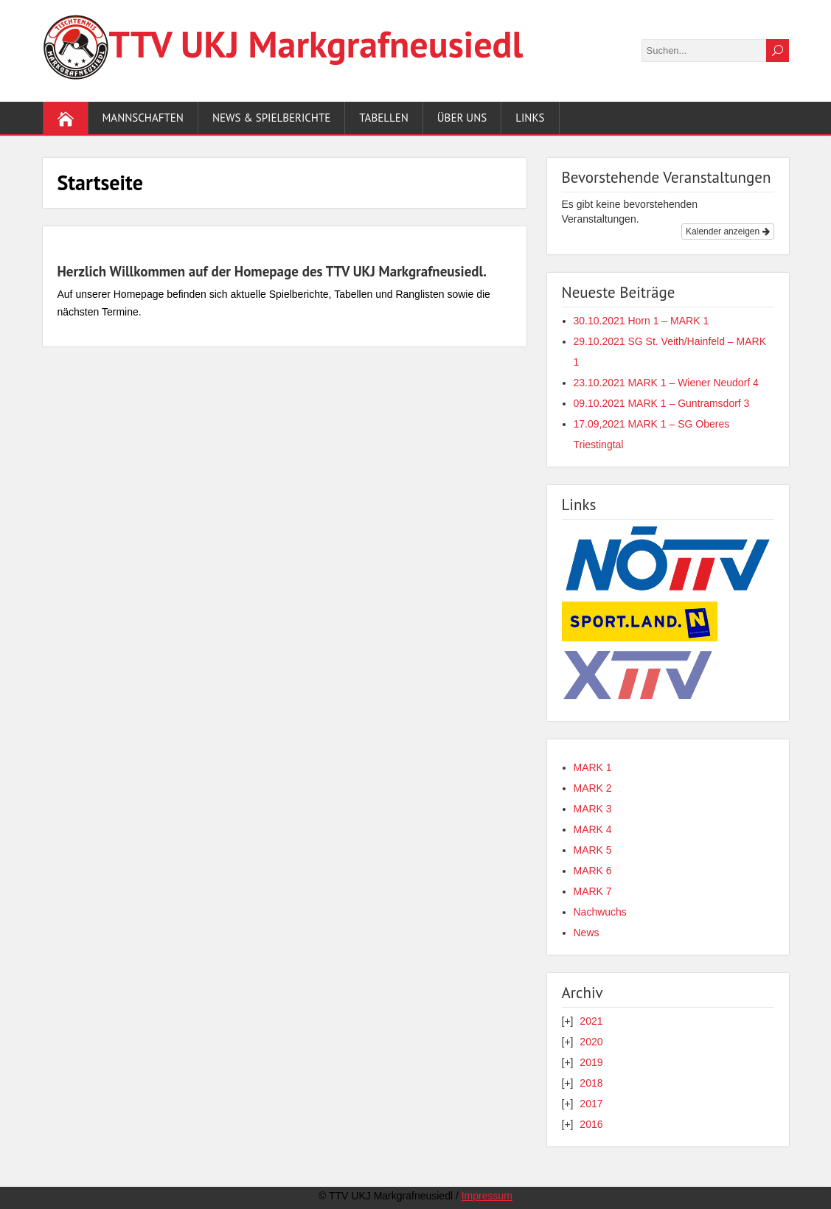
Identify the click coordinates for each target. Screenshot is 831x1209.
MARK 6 (593, 871)
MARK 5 (593, 850)
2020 (591, 1042)
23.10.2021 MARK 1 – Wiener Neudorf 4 (666, 383)
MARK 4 (593, 829)
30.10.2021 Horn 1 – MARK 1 (641, 321)
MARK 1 (593, 767)
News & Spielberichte (271, 118)
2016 (591, 1124)
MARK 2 (593, 788)
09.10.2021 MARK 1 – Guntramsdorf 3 (662, 403)
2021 (591, 1021)
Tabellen (383, 118)
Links (529, 118)
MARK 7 (593, 891)
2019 (591, 1062)
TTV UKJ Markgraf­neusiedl (316, 44)
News (586, 932)
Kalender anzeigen (727, 231)
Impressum (487, 1196)
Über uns (462, 118)
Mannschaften (143, 118)
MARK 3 (593, 809)
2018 (591, 1083)
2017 (591, 1103)
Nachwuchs (600, 912)
